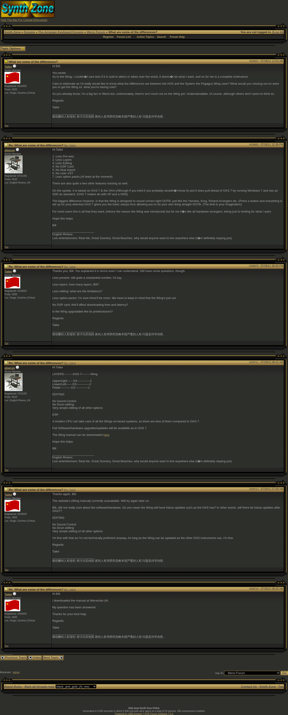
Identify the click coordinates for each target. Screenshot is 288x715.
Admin (16, 672)
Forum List (124, 36)
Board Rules (13, 686)
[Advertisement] (205, 11)
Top (6, 125)
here (107, 435)
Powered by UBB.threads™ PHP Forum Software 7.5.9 (144, 713)
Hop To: (219, 673)
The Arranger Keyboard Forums (60, 32)
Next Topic (53, 657)
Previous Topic (13, 657)
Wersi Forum (96, 32)
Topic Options (13, 48)
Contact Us (249, 686)
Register (108, 36)
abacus (9, 150)
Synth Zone (12, 32)
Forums (29, 32)
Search (161, 36)
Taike (8, 66)
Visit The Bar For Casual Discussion (24, 20)
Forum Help (177, 36)
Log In (278, 32)
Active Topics (145, 36)
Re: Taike (70, 145)
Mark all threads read (39, 686)
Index (35, 657)
